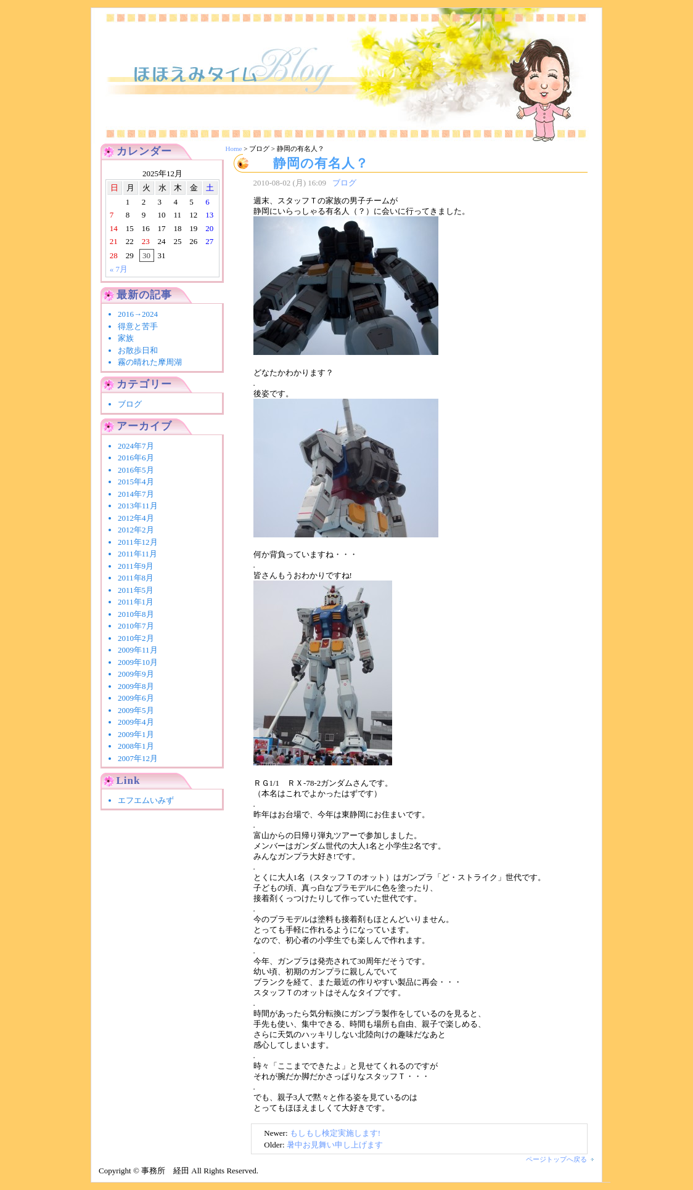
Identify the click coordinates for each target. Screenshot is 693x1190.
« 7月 (119, 269)
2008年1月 (136, 746)
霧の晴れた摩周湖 (150, 362)
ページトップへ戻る (556, 1159)
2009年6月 (136, 698)
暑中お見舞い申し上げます (335, 1144)
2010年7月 (136, 625)
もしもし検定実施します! (335, 1133)
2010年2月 (136, 638)
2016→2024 (142, 314)
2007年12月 (138, 758)
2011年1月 (136, 601)
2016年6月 (136, 457)
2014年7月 (136, 494)
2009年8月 (136, 686)
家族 (126, 338)
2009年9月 (136, 674)
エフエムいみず (146, 800)
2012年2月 (136, 529)
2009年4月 (136, 722)
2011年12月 (138, 542)
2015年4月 (136, 481)
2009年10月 (138, 662)
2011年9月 (136, 566)
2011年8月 (136, 577)
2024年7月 (136, 445)
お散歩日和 (138, 350)
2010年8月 (136, 614)
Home (234, 148)
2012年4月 (136, 518)
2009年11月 (138, 649)
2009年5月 (136, 710)
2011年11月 (137, 553)
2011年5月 (136, 590)
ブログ (344, 182)
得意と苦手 (138, 326)
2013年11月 (138, 505)
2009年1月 (136, 734)
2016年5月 (136, 470)
